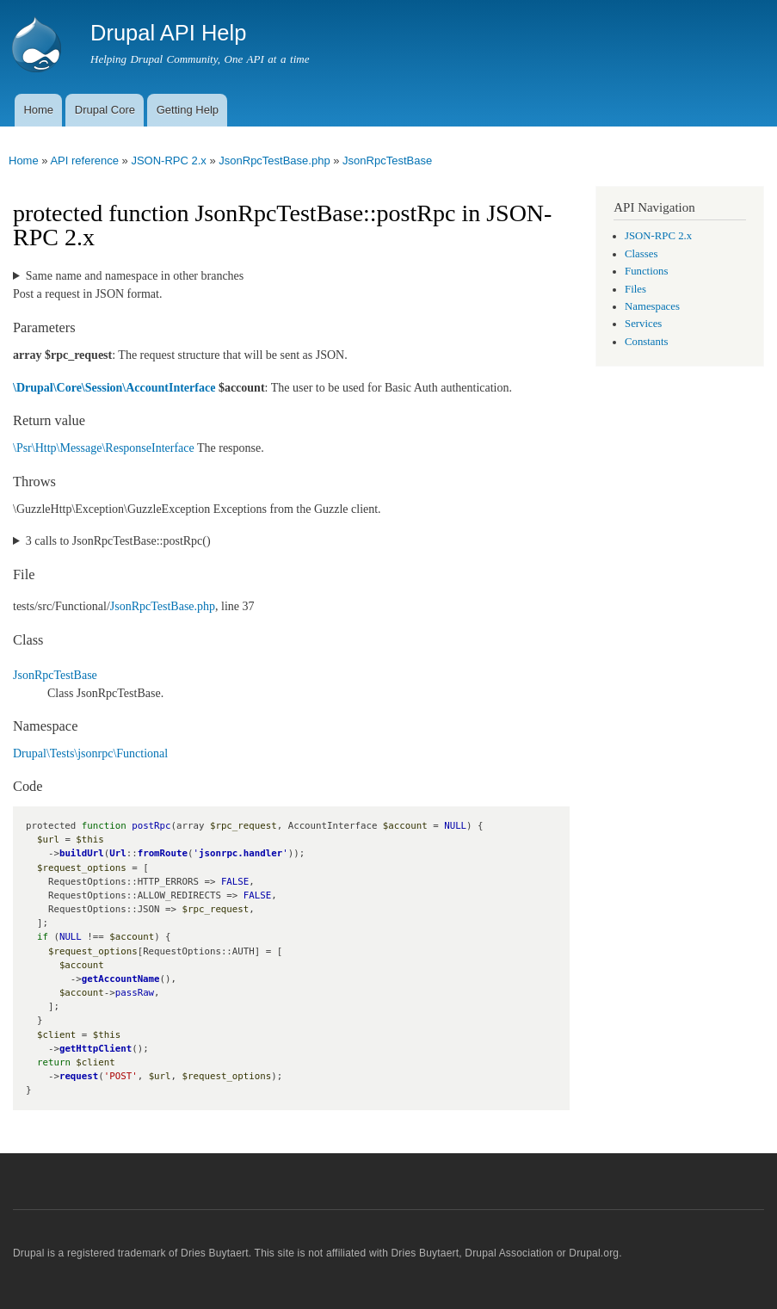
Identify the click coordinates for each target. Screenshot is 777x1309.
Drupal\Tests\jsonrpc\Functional (90, 753)
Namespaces (652, 306)
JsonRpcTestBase (387, 160)
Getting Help (188, 109)
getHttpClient (95, 1048)
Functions (646, 271)
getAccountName (121, 979)
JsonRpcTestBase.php (274, 160)
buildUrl (81, 853)
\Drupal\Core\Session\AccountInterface (114, 387)
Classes (641, 254)
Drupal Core (105, 109)
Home (38, 109)
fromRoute (163, 853)
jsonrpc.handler (240, 853)
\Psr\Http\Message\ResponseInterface (103, 447)
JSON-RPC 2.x (168, 160)
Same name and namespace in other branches (135, 275)
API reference (84, 160)
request (78, 1076)
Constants (646, 342)
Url (117, 853)
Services (643, 324)
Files (635, 289)
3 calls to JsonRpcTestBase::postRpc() (118, 540)
